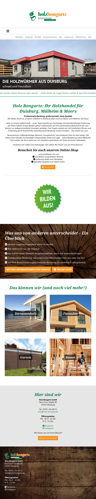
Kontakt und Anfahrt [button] (48, 438)
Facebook (48, 425)
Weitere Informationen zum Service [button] (28, 269)
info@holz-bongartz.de (48, 411)
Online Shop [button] (48, 167)
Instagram (48, 428)
